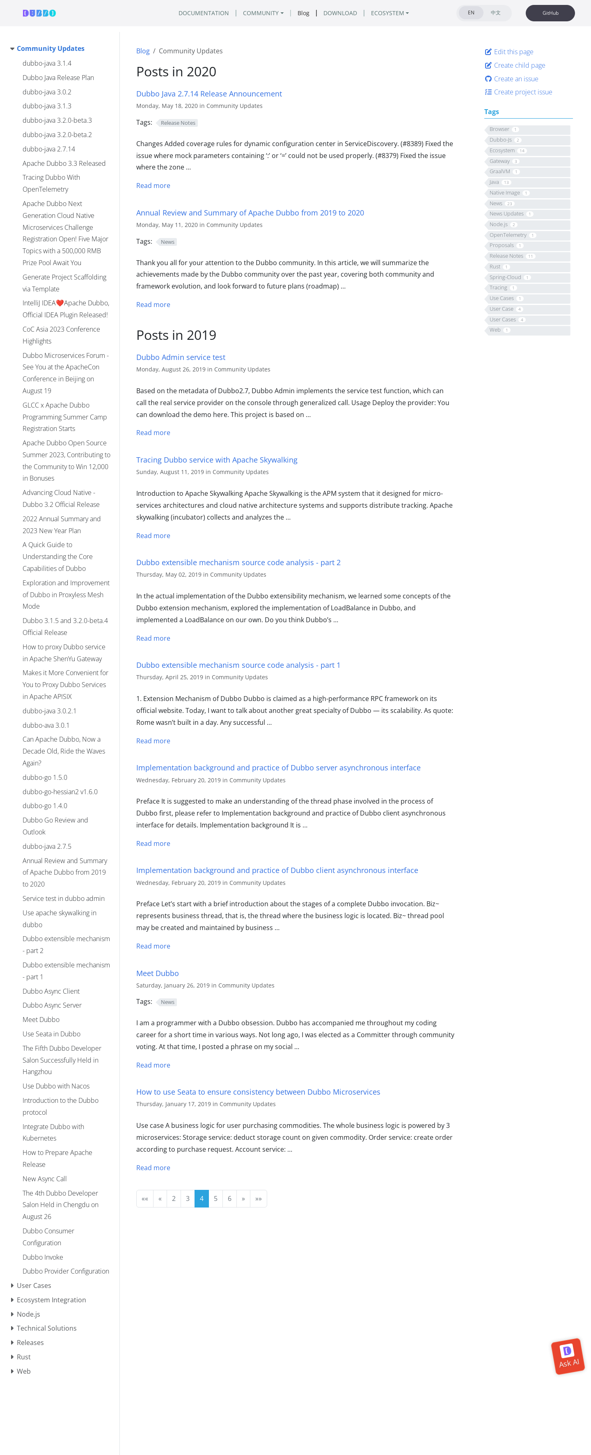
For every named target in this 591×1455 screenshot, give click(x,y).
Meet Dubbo (157, 973)
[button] (144, 1199)
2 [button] (174, 1198)
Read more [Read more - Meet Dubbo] (153, 1065)
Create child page (514, 65)
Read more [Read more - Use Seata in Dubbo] (153, 1167)
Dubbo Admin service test (180, 357)
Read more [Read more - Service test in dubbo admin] (153, 432)
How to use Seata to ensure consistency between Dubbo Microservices (258, 1091)
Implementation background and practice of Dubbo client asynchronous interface (277, 870)
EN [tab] (471, 12)
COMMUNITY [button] (261, 13)
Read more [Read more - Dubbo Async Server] (153, 843)
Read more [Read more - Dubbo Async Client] (153, 946)
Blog (143, 50)
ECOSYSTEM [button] (387, 13)
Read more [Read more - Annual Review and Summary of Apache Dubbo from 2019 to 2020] (153, 304)
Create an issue (511, 78)
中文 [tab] (496, 12)
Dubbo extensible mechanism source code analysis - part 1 (238, 665)
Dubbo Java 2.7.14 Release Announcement (209, 93)
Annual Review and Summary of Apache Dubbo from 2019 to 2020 (250, 212)
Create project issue (518, 91)
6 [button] (229, 1198)
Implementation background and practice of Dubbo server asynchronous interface (278, 767)
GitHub (551, 12)
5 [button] (216, 1198)
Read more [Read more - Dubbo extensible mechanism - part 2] (153, 638)
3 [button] (188, 1198)
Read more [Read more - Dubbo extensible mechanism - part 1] (153, 740)
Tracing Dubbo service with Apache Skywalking (217, 459)
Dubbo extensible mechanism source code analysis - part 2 (238, 562)
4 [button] (202, 1198)
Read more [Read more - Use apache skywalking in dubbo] (153, 535)
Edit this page (509, 51)
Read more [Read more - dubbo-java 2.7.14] (153, 185)
